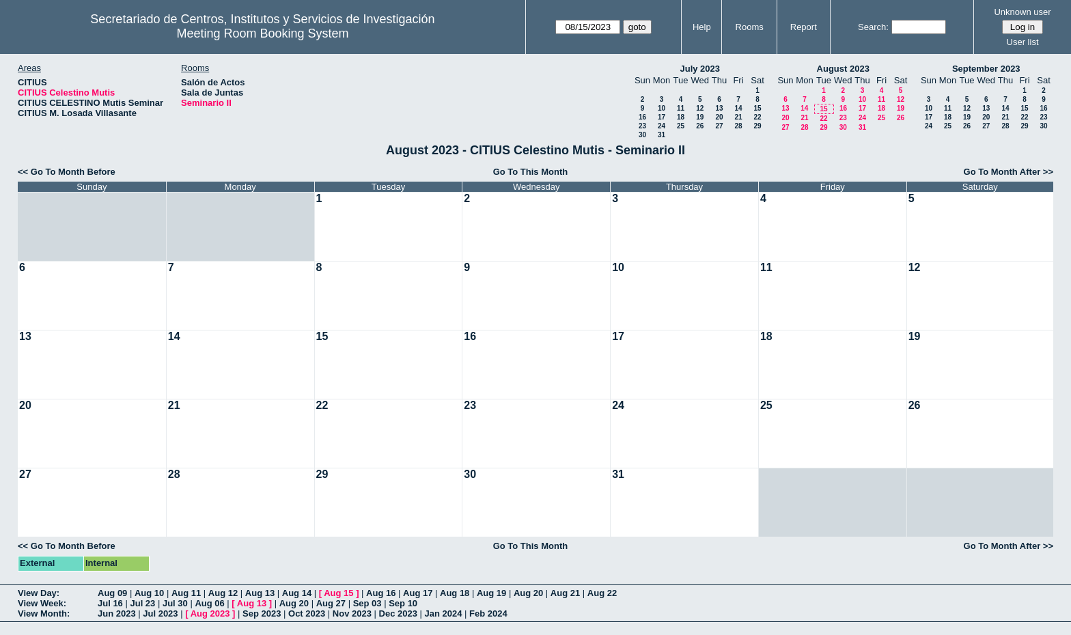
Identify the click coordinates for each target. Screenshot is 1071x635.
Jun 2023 (117, 613)
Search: (873, 27)
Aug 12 (223, 593)
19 (700, 117)
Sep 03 (367, 603)
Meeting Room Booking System (262, 33)
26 (700, 126)
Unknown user (1022, 12)
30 (642, 135)
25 (680, 126)
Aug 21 (565, 593)
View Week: (42, 603)
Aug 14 (296, 593)
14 (738, 108)
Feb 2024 (488, 613)
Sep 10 (403, 603)
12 (700, 108)
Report (803, 27)
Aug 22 (602, 593)
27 (719, 126)
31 (661, 135)
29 (757, 126)
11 (680, 108)
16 (642, 117)
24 (661, 126)
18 (680, 117)
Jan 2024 (443, 613)
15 (757, 108)
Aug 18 (454, 593)
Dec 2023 (398, 613)
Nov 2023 (352, 613)
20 (719, 117)
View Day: (38, 593)
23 (642, 126)
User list (1023, 42)
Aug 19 (491, 593)
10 (661, 108)
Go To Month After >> (1008, 172)
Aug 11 (186, 593)
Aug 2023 (210, 613)
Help (702, 27)
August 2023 (843, 68)
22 (757, 117)
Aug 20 (528, 593)
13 (719, 108)
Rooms (750, 27)
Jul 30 (175, 603)
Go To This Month (530, 172)
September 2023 (986, 68)
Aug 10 (149, 593)
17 (661, 117)
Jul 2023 (160, 613)
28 (738, 126)
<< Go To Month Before (66, 172)
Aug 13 (260, 593)
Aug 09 (112, 593)
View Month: (44, 613)
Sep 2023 (261, 613)
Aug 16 (380, 593)
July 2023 (700, 68)
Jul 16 (110, 603)
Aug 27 (331, 603)
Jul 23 (142, 603)
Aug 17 (417, 593)
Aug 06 (209, 603)
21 (738, 117)
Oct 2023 (306, 613)
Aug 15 (338, 593)
